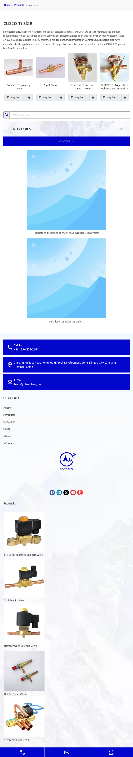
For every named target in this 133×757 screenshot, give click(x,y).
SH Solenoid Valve (14, 600)
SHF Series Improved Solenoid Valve (23, 554)
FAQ (6, 429)
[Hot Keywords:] (6, 114)
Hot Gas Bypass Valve (15, 694)
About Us (9, 422)
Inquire (11, 97)
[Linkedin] (59, 492)
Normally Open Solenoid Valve (20, 645)
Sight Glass (50, 85)
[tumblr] (80, 492)
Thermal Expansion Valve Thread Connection (82, 87)
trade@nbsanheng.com (28, 384)
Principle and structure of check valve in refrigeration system (66, 232)
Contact (8, 443)
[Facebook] (52, 492)
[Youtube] (73, 492)
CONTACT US (66, 141)
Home (7, 407)
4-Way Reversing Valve (16, 739)
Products (9, 414)
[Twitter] (66, 492)
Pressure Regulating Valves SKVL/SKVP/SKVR (18, 87)
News (7, 436)
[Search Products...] (70, 114)
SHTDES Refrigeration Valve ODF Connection (114, 87)
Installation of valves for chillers (66, 321)
